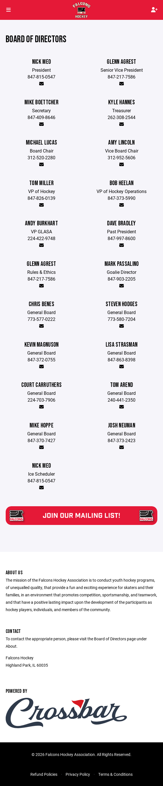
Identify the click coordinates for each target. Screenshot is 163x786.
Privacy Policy (78, 774)
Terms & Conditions (115, 774)
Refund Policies (43, 774)
